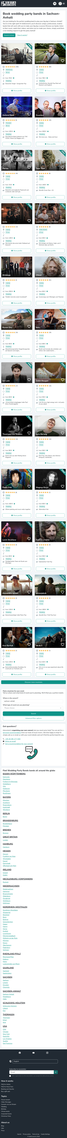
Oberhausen (7, 945)
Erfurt (5, 1020)
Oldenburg (6, 896)
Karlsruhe (6, 777)
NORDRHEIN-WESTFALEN (15, 907)
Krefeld (5, 931)
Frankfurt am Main (9, 856)
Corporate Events (6, 1114)
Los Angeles (7, 1039)
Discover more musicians (33, 682)
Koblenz (5, 959)
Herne (5, 929)
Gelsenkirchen (8, 922)
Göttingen (6, 903)
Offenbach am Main (9, 866)
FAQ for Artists (5, 1084)
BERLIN (6, 813)
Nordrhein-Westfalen (10, 910)
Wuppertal (6, 912)
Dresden (6, 985)
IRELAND (7, 869)
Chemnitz (6, 987)
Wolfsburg (6, 901)
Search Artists (9, 35)
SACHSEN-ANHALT (12, 991)
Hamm (5, 926)
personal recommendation (12, 733)
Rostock (5, 882)
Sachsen (6, 980)
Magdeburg (7, 997)
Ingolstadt (6, 807)
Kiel (4, 1011)
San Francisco (7, 1043)
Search (33, 714)
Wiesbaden (7, 859)
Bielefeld (6, 915)
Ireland (5, 873)
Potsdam (6, 826)
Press (3, 1130)
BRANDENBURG (10, 820)
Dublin (5, 875)
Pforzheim (6, 791)
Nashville (6, 1036)
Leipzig (5, 983)
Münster (6, 941)
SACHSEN (7, 977)
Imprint (19, 1134)
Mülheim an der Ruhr (10, 938)
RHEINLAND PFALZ (12, 953)
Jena (4, 1022)
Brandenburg (7, 824)
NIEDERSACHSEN (11, 886)
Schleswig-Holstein (10, 1006)
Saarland (6, 971)
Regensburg (7, 805)
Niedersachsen (8, 889)
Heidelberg (7, 784)
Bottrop (5, 919)
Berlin (5, 817)
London (5, 840)
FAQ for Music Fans (7, 1087)
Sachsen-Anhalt (8, 994)
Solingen (6, 950)
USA (5, 1026)
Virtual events (5, 1111)
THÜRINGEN (8, 1014)
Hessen (5, 854)
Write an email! (10, 741)
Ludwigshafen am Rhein (11, 964)
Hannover (6, 891)
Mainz (5, 962)
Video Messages (6, 1102)
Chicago (5, 1032)
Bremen (5, 833)
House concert (5, 1100)
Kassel (5, 861)
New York (6, 1034)
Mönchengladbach (9, 936)
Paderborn (6, 948)
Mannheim (6, 779)
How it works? (22, 35)
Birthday (3, 1109)
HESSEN (7, 851)
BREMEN (7, 830)
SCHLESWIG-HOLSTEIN (14, 1003)
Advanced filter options (33, 718)
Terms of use (35, 1134)
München (6, 800)
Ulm (4, 786)
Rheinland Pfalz (8, 957)
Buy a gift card (5, 1091)
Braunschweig (8, 894)
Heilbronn (6, 789)
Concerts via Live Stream (8, 1104)
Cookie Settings (45, 1134)
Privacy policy (27, 1134)
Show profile (17, 91)
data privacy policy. (48, 1076)
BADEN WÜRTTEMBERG (14, 773)
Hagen (5, 924)
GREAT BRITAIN (10, 837)
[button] (62, 3)
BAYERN (7, 797)
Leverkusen (7, 933)
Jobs (2, 1128)
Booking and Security (7, 1089)
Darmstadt (6, 863)
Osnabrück (6, 898)
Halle (5, 999)
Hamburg (6, 847)
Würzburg (6, 810)
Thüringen (6, 1018)
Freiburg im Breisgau (10, 782)
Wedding (4, 1107)
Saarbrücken (7, 973)
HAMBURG (8, 844)
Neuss (5, 943)
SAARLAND (8, 967)
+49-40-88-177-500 (12, 739)
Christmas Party (6, 1116)
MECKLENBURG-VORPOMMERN (18, 879)
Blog (2, 1126)
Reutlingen (7, 793)
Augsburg (6, 803)
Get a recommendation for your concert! (19, 744)
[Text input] (31, 1072)
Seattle (5, 1041)
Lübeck (5, 1008)
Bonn (4, 917)
